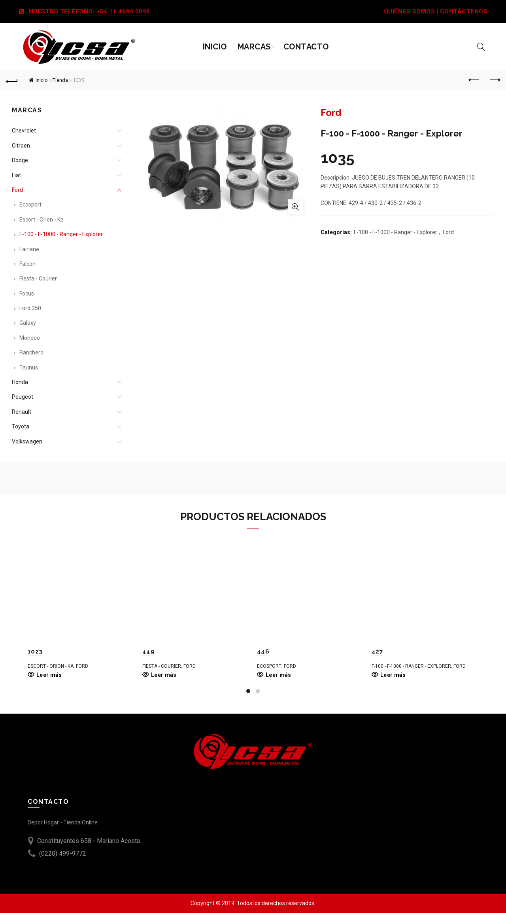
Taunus (28, 367)
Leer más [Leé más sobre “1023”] (49, 675)
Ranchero (31, 352)
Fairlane (29, 249)
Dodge (20, 160)
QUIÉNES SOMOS (409, 11)
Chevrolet (24, 130)
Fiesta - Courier (38, 278)
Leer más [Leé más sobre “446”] (278, 675)
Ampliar (295, 206)
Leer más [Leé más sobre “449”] (163, 675)
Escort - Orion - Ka (41, 219)
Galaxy (27, 323)
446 (263, 651)
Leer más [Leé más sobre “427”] (393, 675)
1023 (35, 651)
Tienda (60, 80)
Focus (26, 293)
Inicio (215, 46)
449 (148, 651)
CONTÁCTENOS (464, 11)
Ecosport (30, 204)
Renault (21, 412)
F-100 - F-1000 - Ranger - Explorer (395, 232)
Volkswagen (27, 441)
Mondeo (29, 338)
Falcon (27, 264)
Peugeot (22, 397)
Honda (20, 382)
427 (377, 651)
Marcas (254, 46)
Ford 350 (30, 308)
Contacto (306, 46)
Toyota (20, 426)
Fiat (16, 175)
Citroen (21, 145)
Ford (448, 232)
